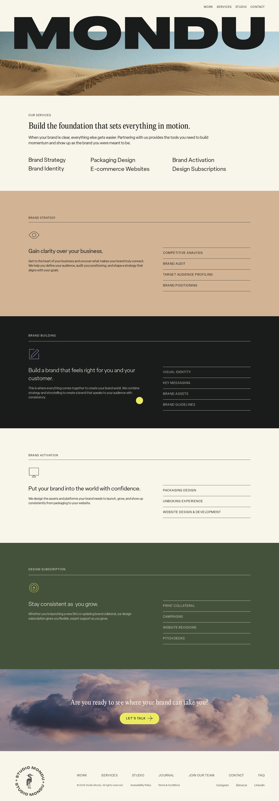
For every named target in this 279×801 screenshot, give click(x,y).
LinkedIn (259, 785)
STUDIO (241, 7)
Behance (241, 785)
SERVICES (224, 7)
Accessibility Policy (140, 785)
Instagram (222, 785)
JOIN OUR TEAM (202, 775)
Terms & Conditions (169, 785)
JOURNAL (166, 775)
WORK (208, 7)
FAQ (261, 775)
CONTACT (258, 7)
